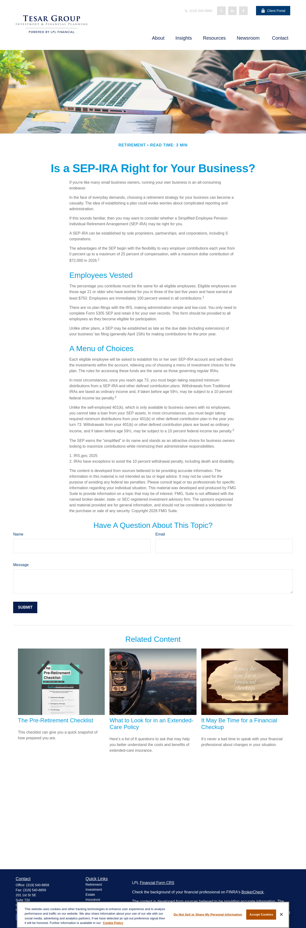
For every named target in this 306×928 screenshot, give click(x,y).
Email (160, 534)
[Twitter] (221, 10)
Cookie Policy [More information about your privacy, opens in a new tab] (113, 923)
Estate (90, 894)
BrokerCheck (252, 892)
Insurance (93, 899)
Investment (94, 889)
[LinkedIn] (232, 10)
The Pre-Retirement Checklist (55, 720)
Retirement (94, 884)
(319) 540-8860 (198, 11)
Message (21, 565)
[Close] (281, 914)
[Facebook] (243, 10)
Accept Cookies (261, 914)
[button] (158, 38)
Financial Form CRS (157, 883)
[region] (153, 915)
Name (18, 534)
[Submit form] (25, 607)
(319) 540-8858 (37, 885)
